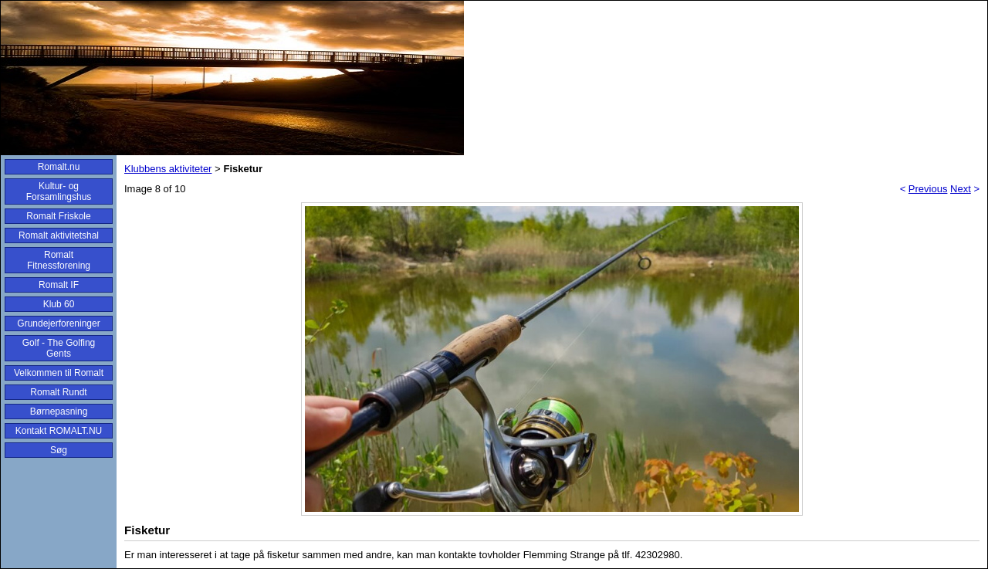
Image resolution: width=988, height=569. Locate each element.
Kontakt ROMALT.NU (58, 430)
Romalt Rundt (58, 392)
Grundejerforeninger (58, 323)
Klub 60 (59, 304)
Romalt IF (59, 284)
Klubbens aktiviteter (167, 168)
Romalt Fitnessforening (58, 260)
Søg (58, 450)
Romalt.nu (59, 166)
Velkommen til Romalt (58, 372)
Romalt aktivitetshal (59, 235)
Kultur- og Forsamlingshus (59, 191)
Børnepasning (59, 411)
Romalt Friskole (58, 216)
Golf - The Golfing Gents (59, 348)
